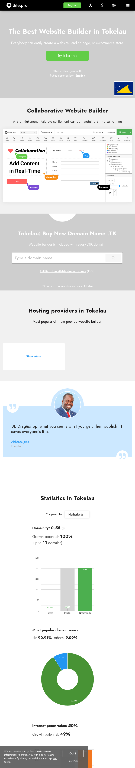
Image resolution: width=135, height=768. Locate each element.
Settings (73, 761)
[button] (72, 5)
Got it (73, 753)
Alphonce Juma (20, 442)
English (80, 76)
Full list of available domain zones (63, 271)
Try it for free (67, 55)
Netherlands (77, 515)
